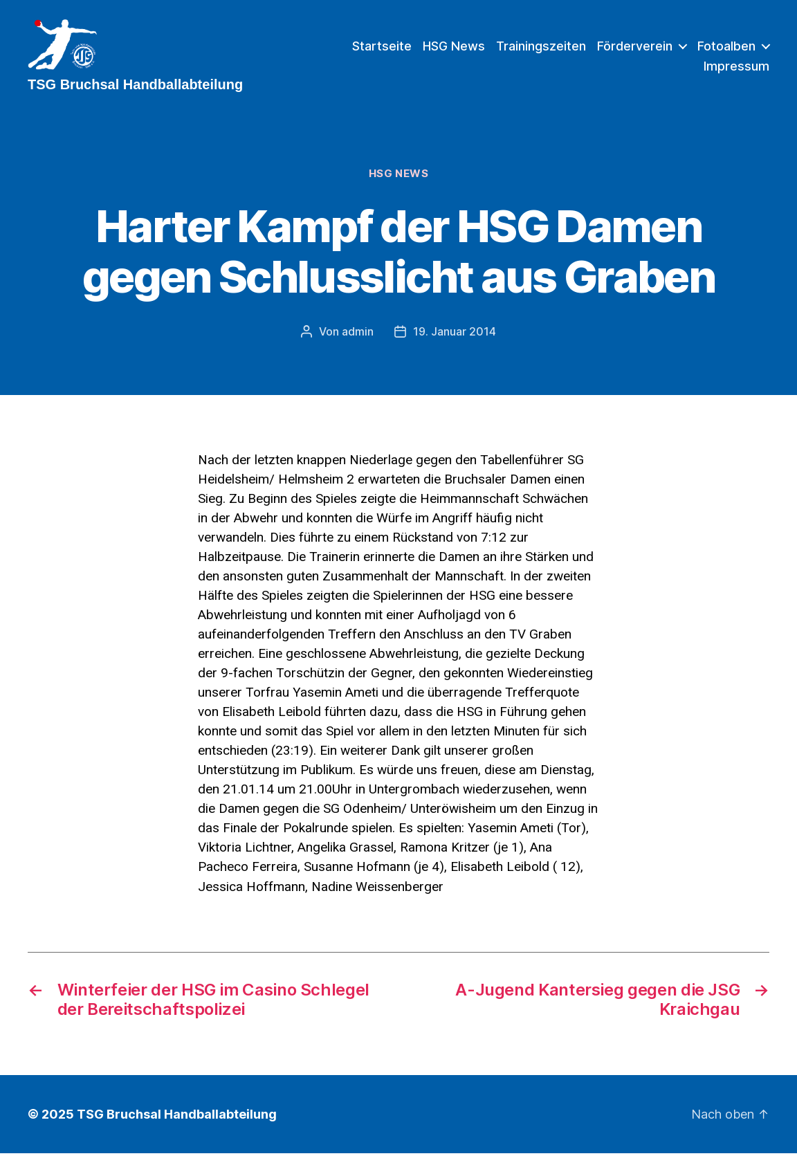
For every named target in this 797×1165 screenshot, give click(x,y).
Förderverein (634, 51)
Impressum (736, 72)
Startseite (382, 51)
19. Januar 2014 (454, 343)
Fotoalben (726, 51)
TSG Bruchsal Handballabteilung (177, 1126)
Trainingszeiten (541, 51)
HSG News (454, 51)
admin (358, 343)
